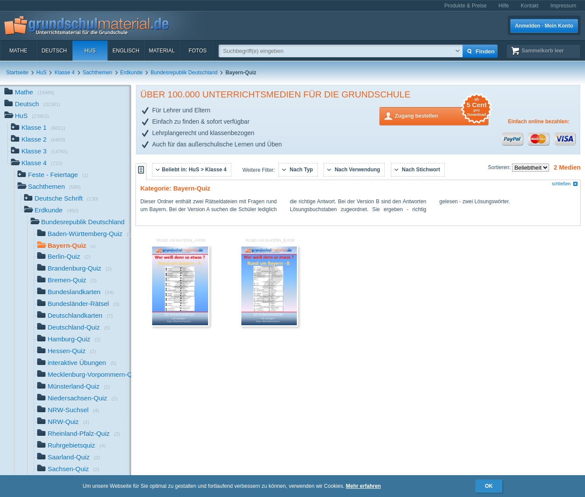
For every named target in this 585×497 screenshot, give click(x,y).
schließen (565, 183)
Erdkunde (131, 73)
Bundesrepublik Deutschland (184, 73)
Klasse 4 (65, 73)
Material (161, 51)
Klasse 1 (38, 128)
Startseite (17, 73)
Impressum (563, 6)
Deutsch (54, 51)
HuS (89, 51)
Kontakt (530, 6)
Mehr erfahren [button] (363, 486)
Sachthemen (97, 73)
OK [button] (489, 486)
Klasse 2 (38, 140)
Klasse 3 (39, 151)
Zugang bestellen (441, 115)
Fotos (197, 51)
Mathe (18, 51)
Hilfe (503, 6)
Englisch (125, 51)
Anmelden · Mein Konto (544, 26)
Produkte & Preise (465, 6)
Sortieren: (500, 167)
